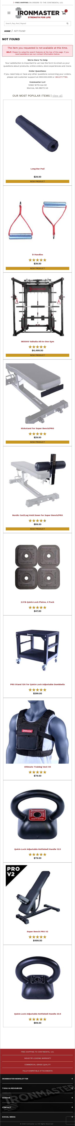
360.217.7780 (61, 77)
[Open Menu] (9, 13)
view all (57, 95)
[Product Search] (34, 23)
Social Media (37, 1117)
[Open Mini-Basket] (66, 13)
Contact (37, 1107)
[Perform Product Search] (67, 23)
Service (37, 1098)
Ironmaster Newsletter (37, 1079)
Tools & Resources (37, 1088)
